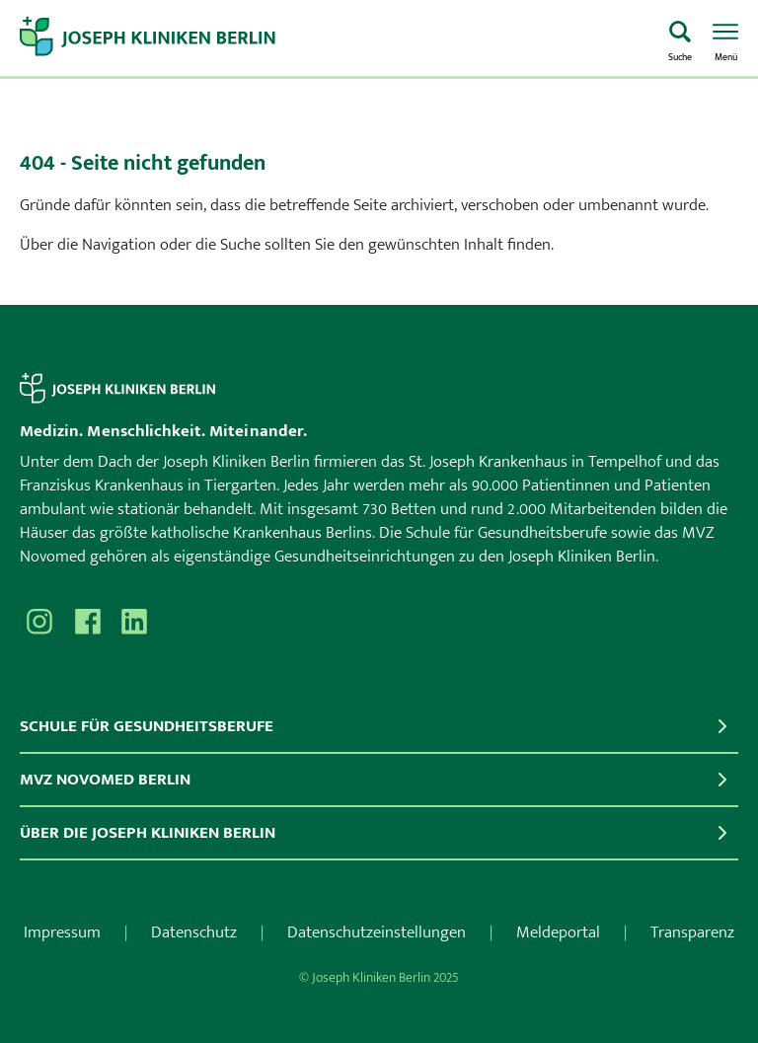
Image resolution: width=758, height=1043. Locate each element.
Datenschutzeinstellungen (376, 932)
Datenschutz (194, 932)
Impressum (62, 932)
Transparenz (692, 932)
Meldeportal (558, 932)
